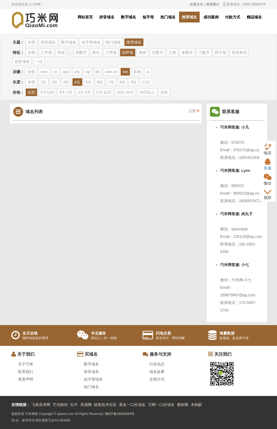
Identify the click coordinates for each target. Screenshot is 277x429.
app (65, 72)
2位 (55, 82)
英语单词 (239, 52)
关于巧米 (25, 364)
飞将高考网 (40, 404)
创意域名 (22, 61)
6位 (100, 82)
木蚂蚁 (196, 404)
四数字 (81, 52)
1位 (44, 82)
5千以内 (47, 92)
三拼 (172, 52)
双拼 (61, 52)
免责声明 (25, 379)
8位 (123, 82)
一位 (39, 61)
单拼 (142, 52)
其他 (137, 72)
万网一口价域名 (161, 404)
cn (55, 72)
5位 (89, 82)
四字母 (220, 52)
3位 (66, 82)
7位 (111, 82)
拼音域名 (106, 17)
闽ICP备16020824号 (119, 414)
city (77, 72)
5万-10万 (103, 92)
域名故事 (156, 371)
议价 (164, 92)
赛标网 (182, 404)
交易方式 (196, 4)
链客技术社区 (105, 404)
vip (87, 72)
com (44, 72)
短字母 (148, 17)
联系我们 (212, 4)
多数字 (187, 52)
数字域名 (128, 17)
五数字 (157, 52)
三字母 (46, 52)
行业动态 (156, 364)
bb (97, 72)
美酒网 (86, 404)
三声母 (111, 52)
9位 (134, 82)
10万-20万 (125, 92)
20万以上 (147, 92)
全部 (31, 42)
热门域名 (168, 17)
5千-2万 (65, 92)
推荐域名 (189, 17)
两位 (96, 52)
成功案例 (211, 17)
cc (148, 72)
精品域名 (254, 17)
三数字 (204, 52)
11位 (146, 82)
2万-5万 (84, 92)
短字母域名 (91, 42)
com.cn (111, 72)
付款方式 (232, 17)
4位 (77, 82)
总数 (194, 111)
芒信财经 (60, 404)
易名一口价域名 (132, 404)
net (125, 72)
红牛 (74, 404)
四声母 (127, 52)
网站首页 (85, 17)
